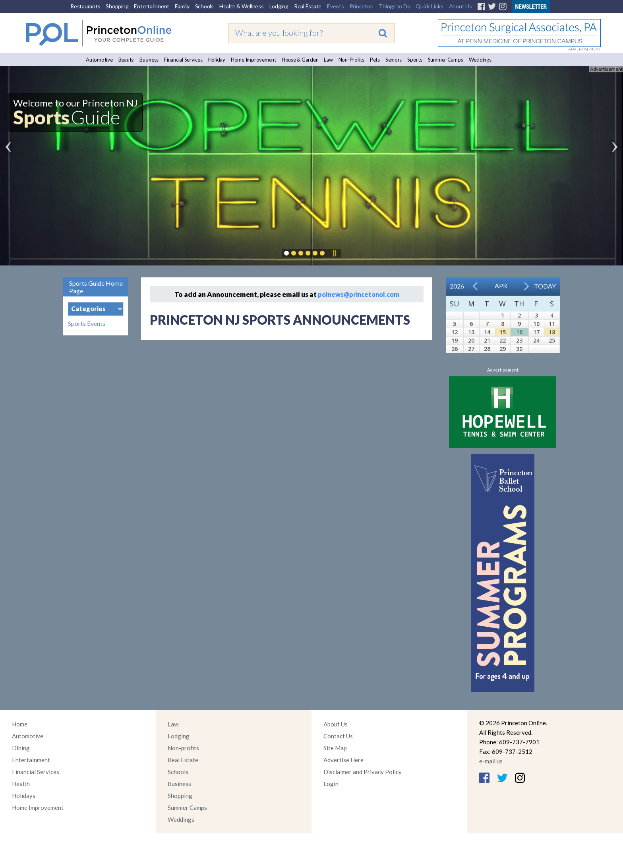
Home (19, 724)
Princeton (361, 6)
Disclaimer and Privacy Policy (362, 771)
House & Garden (300, 59)
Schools (204, 6)
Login (331, 783)
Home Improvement (253, 59)
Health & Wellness (241, 6)
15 (502, 332)
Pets (375, 59)
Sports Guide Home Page (96, 286)
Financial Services (183, 59)
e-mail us (491, 761)
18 (552, 332)
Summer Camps (445, 59)
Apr (501, 285)
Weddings (480, 59)
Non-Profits (351, 59)
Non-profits (183, 747)
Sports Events (86, 323)
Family (182, 6)
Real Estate (307, 6)
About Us (460, 6)
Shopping (117, 6)
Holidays (23, 795)
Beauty (126, 59)
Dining (21, 747)
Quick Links (429, 6)
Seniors (393, 59)
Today (545, 286)
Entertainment (151, 6)
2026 (457, 286)
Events (335, 6)
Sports (414, 59)
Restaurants (85, 6)
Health (21, 783)
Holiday (216, 59)
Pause (334, 253)
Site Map (335, 747)
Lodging (278, 6)
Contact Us (338, 736)
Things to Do (394, 6)
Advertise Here (343, 759)
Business (149, 59)
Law (328, 59)
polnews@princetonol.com (358, 294)
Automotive (99, 59)
